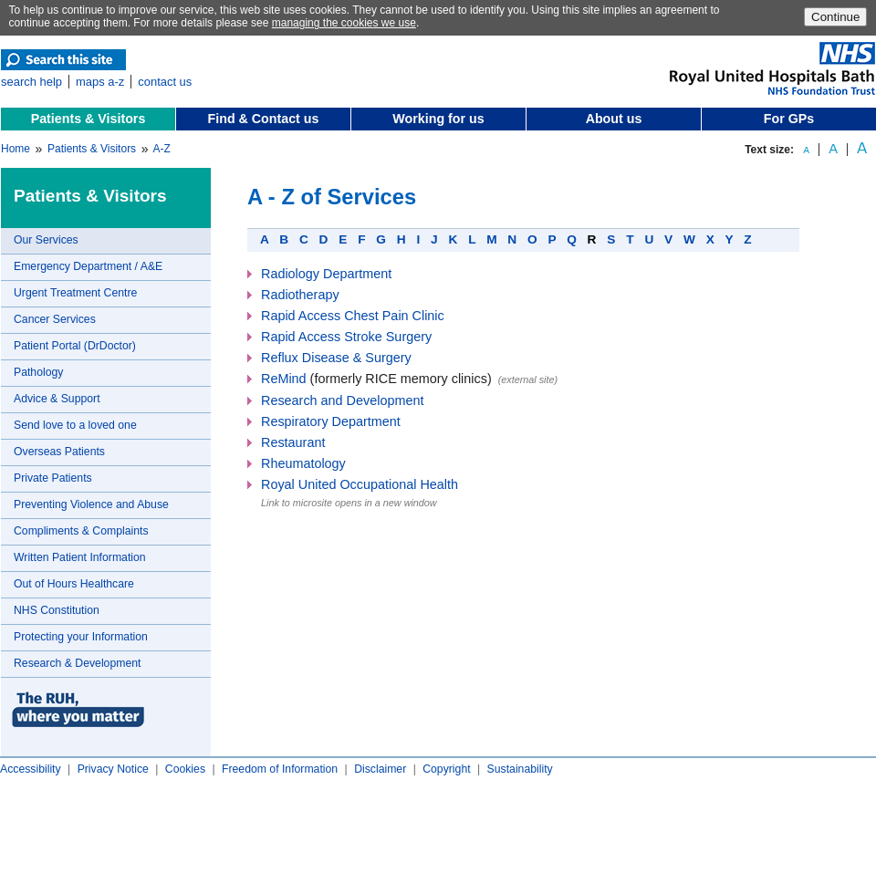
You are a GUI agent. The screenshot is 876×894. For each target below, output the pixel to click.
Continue (835, 17)
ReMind (284, 378)
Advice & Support (57, 398)
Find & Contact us (263, 118)
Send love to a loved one (75, 425)
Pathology (38, 372)
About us (614, 118)
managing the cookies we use (344, 22)
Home (15, 148)
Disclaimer (380, 769)
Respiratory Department (331, 421)
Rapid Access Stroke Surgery (346, 336)
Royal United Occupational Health (359, 484)
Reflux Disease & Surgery (336, 357)
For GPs (789, 118)
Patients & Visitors (88, 118)
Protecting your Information (81, 636)
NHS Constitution (56, 610)
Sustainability (520, 769)
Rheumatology (303, 463)
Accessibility (30, 769)
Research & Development (77, 663)
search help (31, 81)
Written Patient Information (80, 557)
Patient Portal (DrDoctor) (75, 345)
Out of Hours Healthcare (74, 583)
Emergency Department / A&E (88, 266)
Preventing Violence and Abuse (91, 504)
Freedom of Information (280, 769)
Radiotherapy (300, 294)
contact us (165, 81)
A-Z (161, 148)
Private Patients (53, 478)
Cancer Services (55, 319)
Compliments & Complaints (81, 531)
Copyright (446, 769)
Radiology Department (326, 273)
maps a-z (100, 81)
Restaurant (293, 442)
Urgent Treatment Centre (75, 292)
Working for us (438, 118)
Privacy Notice (113, 769)
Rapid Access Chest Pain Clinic (352, 315)
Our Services (46, 240)
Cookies (185, 769)
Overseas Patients (59, 451)
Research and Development (342, 400)
